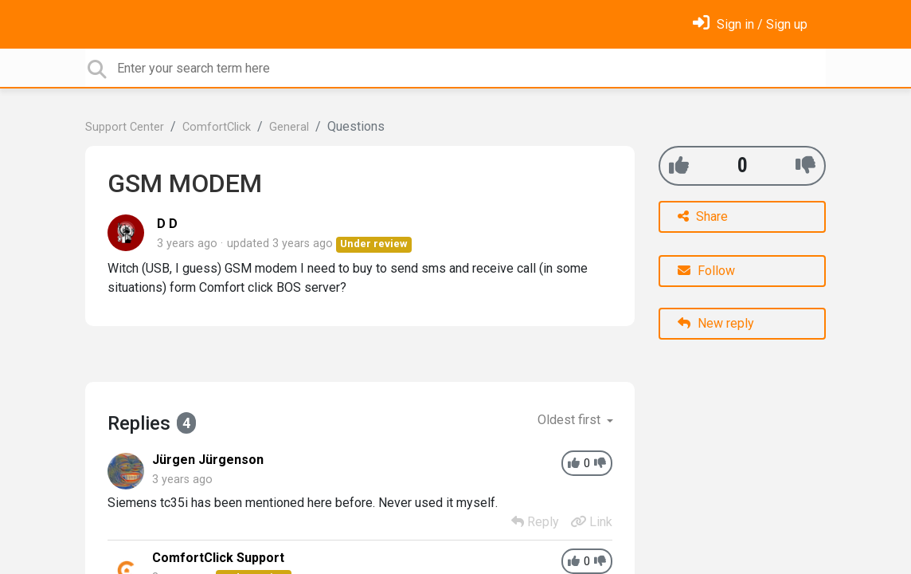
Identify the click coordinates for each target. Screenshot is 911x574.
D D (167, 223)
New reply (716, 323)
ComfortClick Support (218, 557)
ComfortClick (216, 127)
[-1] (805, 165)
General (289, 127)
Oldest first (571, 419)
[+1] (679, 165)
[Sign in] (750, 24)
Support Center (124, 127)
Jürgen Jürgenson (208, 459)
